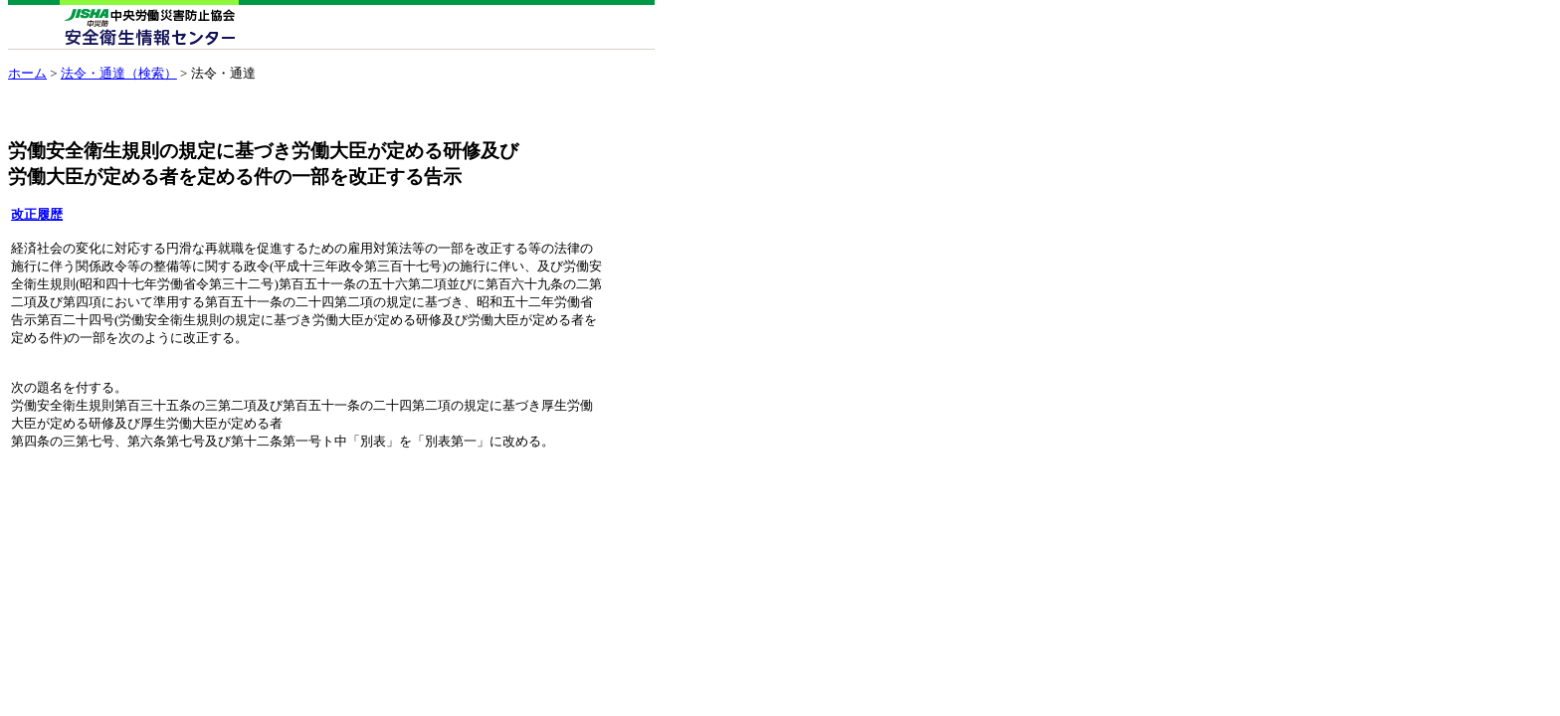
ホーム (27, 73)
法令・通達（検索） (119, 73)
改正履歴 (37, 214)
